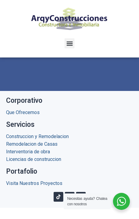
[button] (69, 43)
